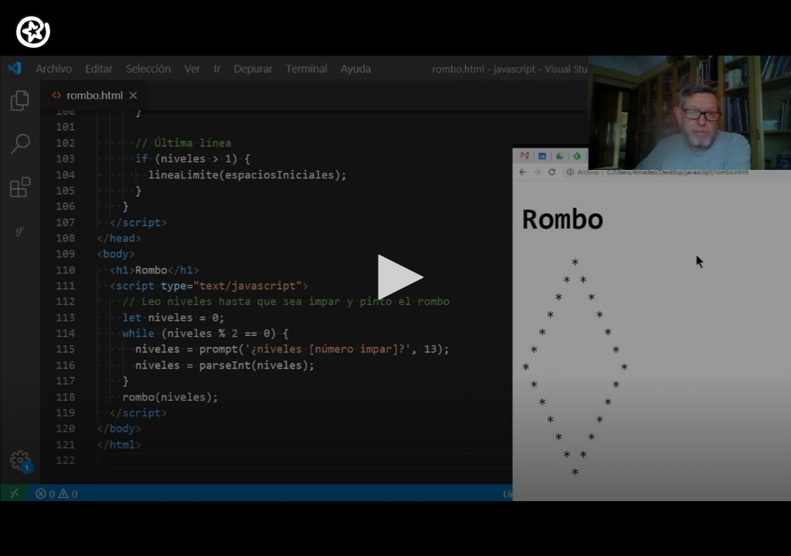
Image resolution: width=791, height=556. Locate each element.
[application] (395, 278)
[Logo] (33, 32)
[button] (395, 277)
